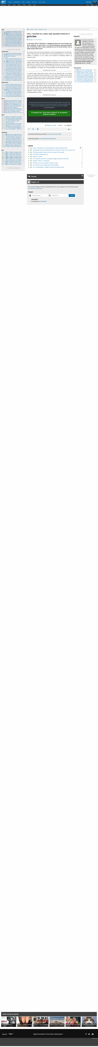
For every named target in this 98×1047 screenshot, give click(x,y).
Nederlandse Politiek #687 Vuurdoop (13, 100)
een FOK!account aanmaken (35, 188)
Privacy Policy (49, 1034)
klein (13, 57)
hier (86, 63)
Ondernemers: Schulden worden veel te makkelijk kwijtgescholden (13, 80)
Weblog (92, 5)
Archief (34, 5)
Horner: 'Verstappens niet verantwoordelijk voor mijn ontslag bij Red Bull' (13, 116)
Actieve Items (3, 5)
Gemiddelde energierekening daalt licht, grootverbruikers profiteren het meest (13, 31)
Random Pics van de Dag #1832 (13, 33)
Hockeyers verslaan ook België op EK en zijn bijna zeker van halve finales (13, 146)
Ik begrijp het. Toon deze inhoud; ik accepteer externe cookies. (49, 113)
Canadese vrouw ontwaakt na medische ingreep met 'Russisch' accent (13, 46)
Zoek (96, 5)
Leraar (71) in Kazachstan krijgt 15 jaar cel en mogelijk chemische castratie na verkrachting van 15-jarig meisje (13, 41)
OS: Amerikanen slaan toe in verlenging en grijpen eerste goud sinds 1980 (13, 123)
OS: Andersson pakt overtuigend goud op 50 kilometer (13, 127)
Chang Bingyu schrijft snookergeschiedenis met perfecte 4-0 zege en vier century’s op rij (13, 118)
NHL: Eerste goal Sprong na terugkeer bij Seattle (13, 161)
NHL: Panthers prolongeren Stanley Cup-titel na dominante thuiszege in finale (13, 152)
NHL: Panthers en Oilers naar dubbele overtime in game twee (13, 157)
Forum (88, 5)
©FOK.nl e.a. (95, 1038)
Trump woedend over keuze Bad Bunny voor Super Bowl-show (13, 143)
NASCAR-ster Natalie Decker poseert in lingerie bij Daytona (13, 134)
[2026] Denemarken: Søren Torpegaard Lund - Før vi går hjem (13, 101)
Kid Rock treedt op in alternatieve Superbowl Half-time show (13, 137)
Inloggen (89, 2)
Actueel (10, 2)
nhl (52, 125)
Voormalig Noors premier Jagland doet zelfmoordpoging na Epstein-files (13, 42)
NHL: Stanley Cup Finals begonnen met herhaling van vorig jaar (13, 158)
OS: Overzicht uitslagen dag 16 (13, 120)
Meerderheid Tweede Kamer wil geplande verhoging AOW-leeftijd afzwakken (13, 38)
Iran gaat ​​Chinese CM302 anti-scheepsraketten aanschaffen (13, 96)
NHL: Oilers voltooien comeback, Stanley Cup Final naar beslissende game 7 (13, 164)
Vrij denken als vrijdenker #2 (13, 107)
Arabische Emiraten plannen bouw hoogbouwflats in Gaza (13, 58)
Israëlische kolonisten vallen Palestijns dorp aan (13, 62)
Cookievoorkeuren (58, 1034)
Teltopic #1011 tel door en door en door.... (13, 103)
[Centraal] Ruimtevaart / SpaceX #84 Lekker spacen (13, 109)
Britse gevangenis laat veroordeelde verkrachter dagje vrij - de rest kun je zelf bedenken (13, 39)
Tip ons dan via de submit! (54, 134)
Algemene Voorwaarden (39, 1034)
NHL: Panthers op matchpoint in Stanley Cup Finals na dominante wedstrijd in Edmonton (13, 153)
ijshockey (49, 125)
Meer (44, 2)
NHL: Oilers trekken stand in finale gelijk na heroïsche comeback (13, 154)
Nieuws (9, 5)
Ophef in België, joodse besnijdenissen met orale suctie (13, 105)
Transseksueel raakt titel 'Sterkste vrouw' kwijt (13, 139)
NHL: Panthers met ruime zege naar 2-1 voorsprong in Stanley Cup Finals (13, 156)
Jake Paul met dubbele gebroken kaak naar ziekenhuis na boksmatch (13, 138)
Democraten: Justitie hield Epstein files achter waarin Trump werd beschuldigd (13, 74)
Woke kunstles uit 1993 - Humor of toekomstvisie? (13, 45)
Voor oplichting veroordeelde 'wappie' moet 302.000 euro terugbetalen (86, 81)
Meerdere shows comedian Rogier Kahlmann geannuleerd (13, 108)
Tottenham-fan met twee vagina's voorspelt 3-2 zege (13, 126)
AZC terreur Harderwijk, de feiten (13, 111)
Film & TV (35, 2)
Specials (29, 5)
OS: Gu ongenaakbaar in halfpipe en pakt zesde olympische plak (13, 128)
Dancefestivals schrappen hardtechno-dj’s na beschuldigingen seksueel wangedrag (13, 37)
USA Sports (40, 29)
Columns (14, 5)
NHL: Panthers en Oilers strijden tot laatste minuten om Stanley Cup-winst (13, 162)
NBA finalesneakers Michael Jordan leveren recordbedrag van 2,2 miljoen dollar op (13, 135)
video (55, 125)
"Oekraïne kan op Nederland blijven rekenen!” (13, 88)
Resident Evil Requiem (13, 56)
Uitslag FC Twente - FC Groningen (13, 124)
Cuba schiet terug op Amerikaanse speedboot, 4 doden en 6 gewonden (13, 60)
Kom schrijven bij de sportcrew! (47, 138)
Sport (23, 2)
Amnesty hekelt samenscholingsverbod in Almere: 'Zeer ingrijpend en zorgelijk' (13, 35)
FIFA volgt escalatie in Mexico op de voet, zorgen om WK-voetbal (13, 119)
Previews (24, 5)
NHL (45, 29)
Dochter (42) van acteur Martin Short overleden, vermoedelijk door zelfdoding (13, 43)
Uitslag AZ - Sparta (13, 122)
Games (29, 2)
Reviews (19, 5)
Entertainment (17, 2)
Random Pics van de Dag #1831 (13, 34)
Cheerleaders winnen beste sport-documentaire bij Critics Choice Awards (13, 141)
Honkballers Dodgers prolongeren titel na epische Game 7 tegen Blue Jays (13, 142)
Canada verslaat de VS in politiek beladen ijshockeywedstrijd (13, 160)
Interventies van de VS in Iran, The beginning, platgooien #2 (13, 112)
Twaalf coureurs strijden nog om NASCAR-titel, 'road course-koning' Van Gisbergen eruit (13, 145)
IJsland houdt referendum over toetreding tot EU (13, 65)
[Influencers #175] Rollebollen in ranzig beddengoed (13, 104)
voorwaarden (43, 201)
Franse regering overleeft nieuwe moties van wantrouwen (13, 64)
